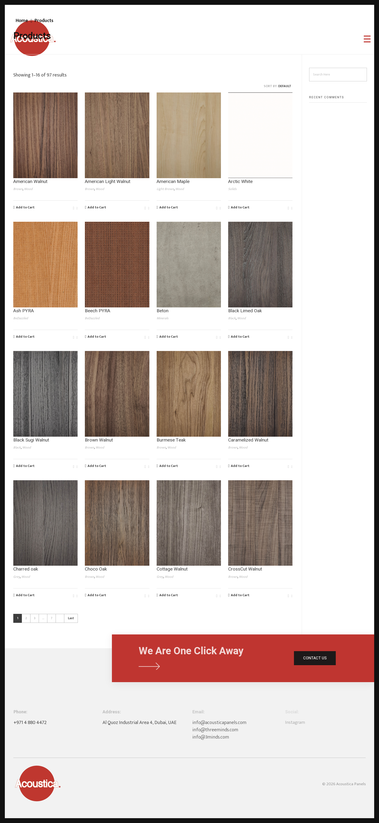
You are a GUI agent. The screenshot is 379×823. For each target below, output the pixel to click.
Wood (28, 189)
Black (232, 318)
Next (60, 618)
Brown (17, 189)
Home (22, 20)
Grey (16, 576)
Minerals (162, 318)
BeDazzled (20, 318)
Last (71, 618)
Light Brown (165, 189)
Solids (232, 189)
